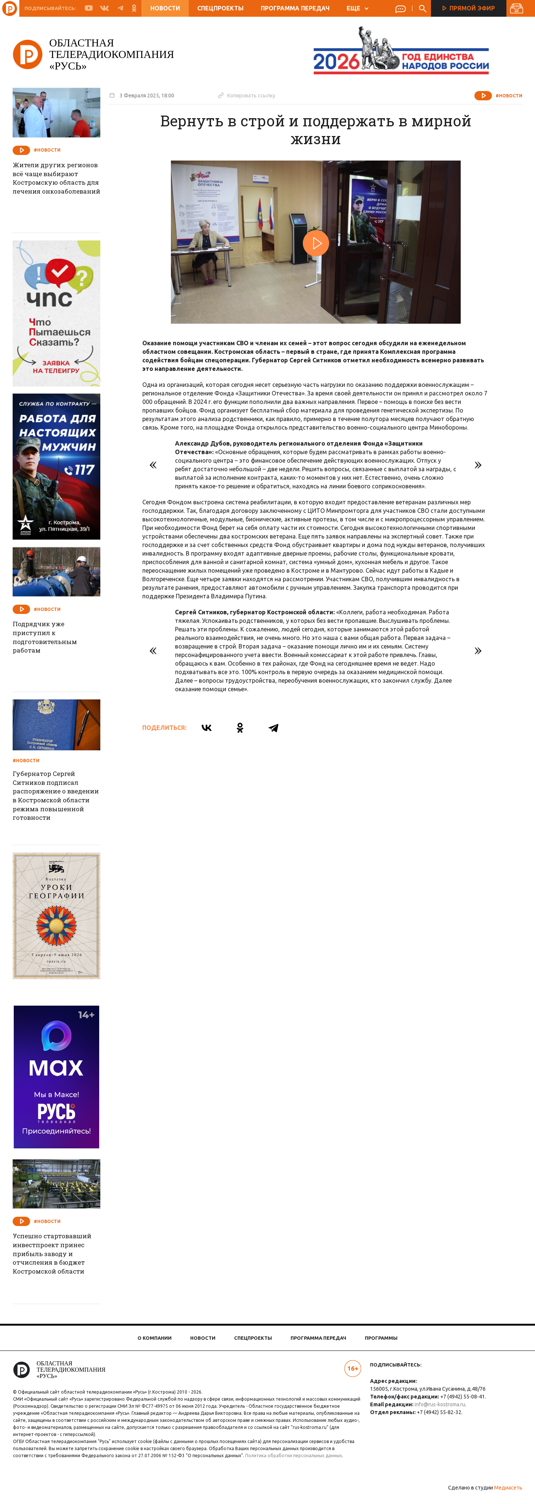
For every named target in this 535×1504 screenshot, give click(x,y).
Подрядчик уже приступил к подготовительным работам (54, 639)
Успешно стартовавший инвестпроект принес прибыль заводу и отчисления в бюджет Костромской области (61, 1256)
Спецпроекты (220, 8)
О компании (154, 1337)
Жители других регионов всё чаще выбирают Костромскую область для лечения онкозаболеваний (58, 189)
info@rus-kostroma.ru (437, 1404)
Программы (381, 1337)
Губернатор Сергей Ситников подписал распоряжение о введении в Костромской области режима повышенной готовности (58, 798)
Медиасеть (501, 1495)
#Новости (502, 95)
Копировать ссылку (253, 95)
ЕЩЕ (358, 8)
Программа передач (295, 8)
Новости (165, 8)
